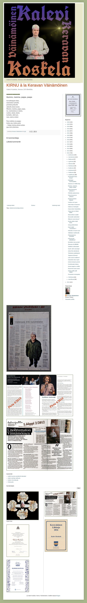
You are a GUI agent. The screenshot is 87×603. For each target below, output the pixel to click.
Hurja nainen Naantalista (74, 209)
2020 (68, 135)
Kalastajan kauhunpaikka (72, 180)
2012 (68, 153)
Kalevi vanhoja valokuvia (14, 478)
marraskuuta (71, 157)
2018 (68, 139)
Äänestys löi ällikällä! (73, 244)
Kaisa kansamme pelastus (72, 196)
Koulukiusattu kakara (73, 264)
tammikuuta (71, 279)
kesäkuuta (71, 168)
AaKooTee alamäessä (73, 251)
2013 (68, 150)
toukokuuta (71, 170)
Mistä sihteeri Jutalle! (73, 214)
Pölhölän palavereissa (73, 193)
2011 (68, 282)
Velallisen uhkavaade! (73, 246)
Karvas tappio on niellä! (74, 266)
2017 (68, 142)
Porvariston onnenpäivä (74, 274)
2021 (68, 133)
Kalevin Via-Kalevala (13, 480)
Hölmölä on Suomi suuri (74, 230)
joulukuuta (71, 155)
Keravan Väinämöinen (73, 295)
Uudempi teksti (10, 205)
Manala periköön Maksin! (72, 199)
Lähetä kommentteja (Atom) (16, 208)
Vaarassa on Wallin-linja (74, 183)
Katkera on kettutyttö (73, 206)
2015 (68, 146)
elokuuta (70, 163)
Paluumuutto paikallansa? (72, 239)
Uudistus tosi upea (72, 202)
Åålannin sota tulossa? (73, 219)
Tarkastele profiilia (69, 299)
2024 (68, 126)
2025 (68, 124)
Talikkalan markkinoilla (73, 232)
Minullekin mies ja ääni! (74, 242)
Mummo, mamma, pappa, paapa (72, 186)
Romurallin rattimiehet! (73, 217)
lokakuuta (70, 159)
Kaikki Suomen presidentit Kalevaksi (17, 476)
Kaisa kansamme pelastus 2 (72, 190)
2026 (68, 122)
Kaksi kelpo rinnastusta (74, 204)
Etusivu (33, 205)
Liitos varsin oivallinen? (74, 257)
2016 (68, 144)
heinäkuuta (71, 165)
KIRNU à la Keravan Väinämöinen (36, 85)
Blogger (58, 595)
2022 (68, 131)
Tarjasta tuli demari (73, 255)
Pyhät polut (11, 482)
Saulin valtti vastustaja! (74, 248)
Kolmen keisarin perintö (74, 262)
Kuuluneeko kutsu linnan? (72, 177)
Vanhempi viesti (56, 205)
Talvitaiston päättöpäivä (74, 253)
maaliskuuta (71, 174)
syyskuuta (71, 161)
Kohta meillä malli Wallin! (72, 271)
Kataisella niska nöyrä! (73, 259)
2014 (68, 148)
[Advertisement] (33, 191)
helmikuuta (71, 277)
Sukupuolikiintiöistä (73, 225)
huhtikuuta (71, 172)
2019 (68, 137)
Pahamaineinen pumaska (72, 235)
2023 (68, 128)
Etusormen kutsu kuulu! (74, 268)
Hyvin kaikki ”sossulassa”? (72, 227)
